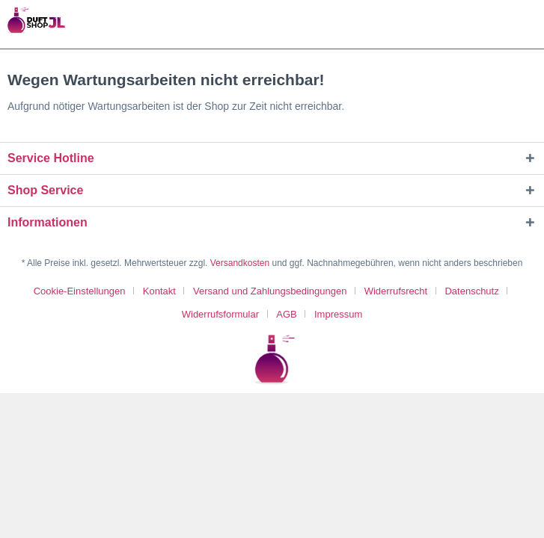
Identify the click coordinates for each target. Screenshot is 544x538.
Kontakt (159, 291)
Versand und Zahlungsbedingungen (269, 291)
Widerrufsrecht (396, 291)
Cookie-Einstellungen (80, 291)
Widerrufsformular (220, 314)
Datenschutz (471, 291)
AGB (286, 314)
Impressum (338, 314)
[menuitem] (85, 291)
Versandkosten (239, 263)
